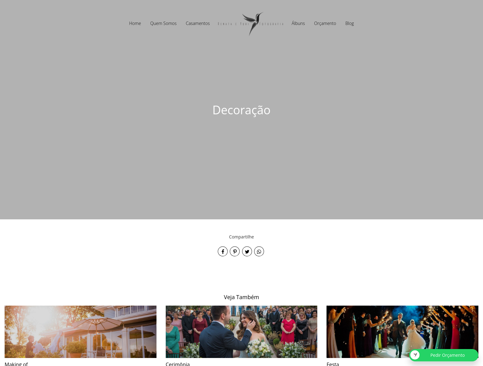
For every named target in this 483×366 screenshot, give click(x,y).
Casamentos (198, 23)
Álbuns (298, 23)
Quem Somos (163, 23)
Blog (349, 23)
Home (135, 23)
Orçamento (325, 23)
